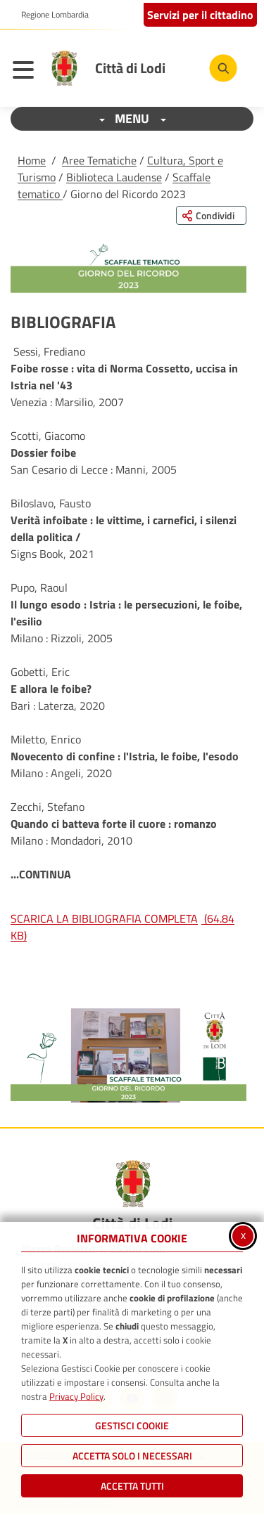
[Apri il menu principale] (27, 72)
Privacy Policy (76, 1396)
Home (32, 160)
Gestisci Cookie (132, 1425)
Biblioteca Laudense (114, 177)
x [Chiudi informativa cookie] (243, 1234)
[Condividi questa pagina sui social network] (211, 215)
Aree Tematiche (99, 160)
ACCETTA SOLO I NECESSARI (132, 1455)
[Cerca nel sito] (223, 68)
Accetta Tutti (132, 1485)
